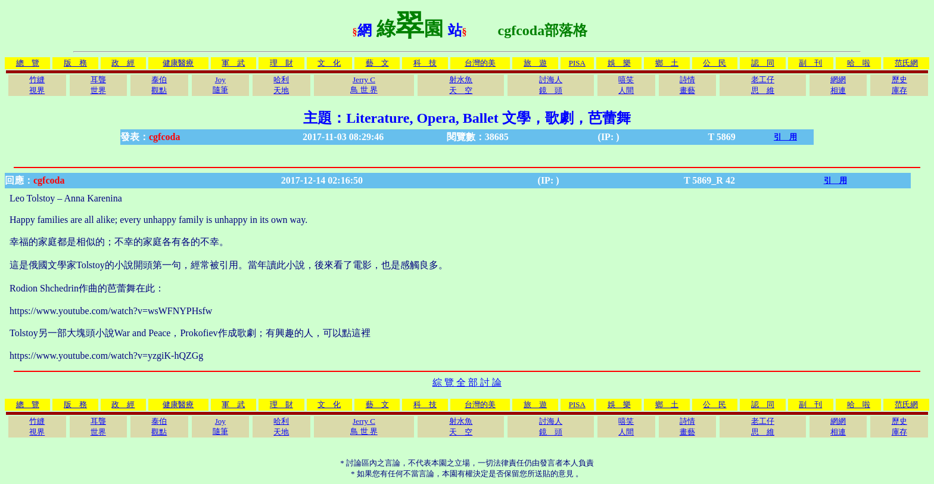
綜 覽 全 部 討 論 (467, 382)
